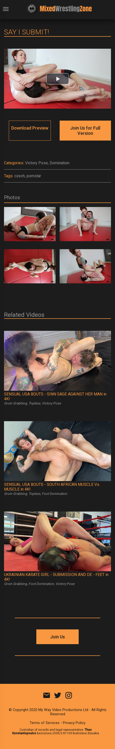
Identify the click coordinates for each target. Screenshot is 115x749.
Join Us (57, 636)
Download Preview (29, 128)
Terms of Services (44, 723)
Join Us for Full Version (85, 130)
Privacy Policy (74, 723)
